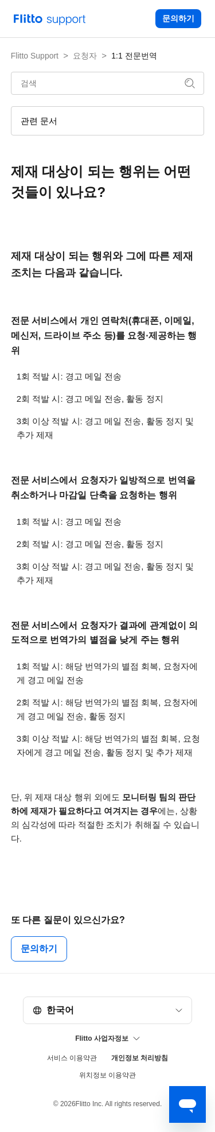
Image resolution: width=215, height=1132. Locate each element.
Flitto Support (34, 55)
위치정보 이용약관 (107, 1075)
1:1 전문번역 (134, 55)
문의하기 (178, 18)
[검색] (108, 83)
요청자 (85, 55)
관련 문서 (39, 121)
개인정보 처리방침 (139, 1058)
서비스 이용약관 (72, 1058)
